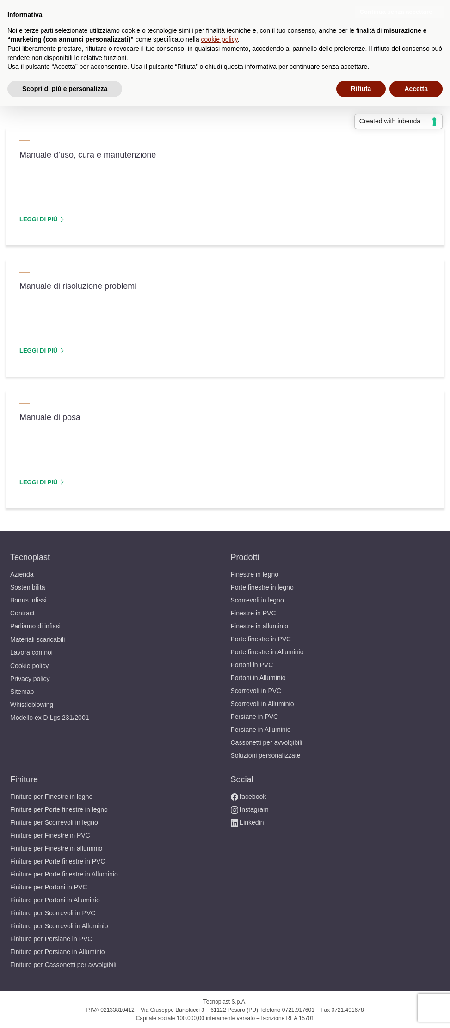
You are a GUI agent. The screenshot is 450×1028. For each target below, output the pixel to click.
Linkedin (248, 820)
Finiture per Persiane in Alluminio (62, 950)
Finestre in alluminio (263, 624)
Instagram (251, 807)
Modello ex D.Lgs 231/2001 (51, 716)
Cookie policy (30, 664)
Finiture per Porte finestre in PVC (60, 859)
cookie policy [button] (219, 39)
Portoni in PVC (252, 663)
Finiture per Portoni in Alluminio (60, 898)
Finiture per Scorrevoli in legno (58, 820)
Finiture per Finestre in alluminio (61, 846)
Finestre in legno (257, 572)
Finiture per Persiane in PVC (53, 937)
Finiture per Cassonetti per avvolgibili (68, 963)
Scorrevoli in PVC (257, 689)
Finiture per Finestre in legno (55, 795)
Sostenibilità (29, 585)
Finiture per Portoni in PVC (51, 885)
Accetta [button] (416, 88)
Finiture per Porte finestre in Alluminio (69, 872)
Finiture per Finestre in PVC (52, 833)
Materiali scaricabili (40, 637)
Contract (23, 611)
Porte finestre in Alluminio (271, 650)
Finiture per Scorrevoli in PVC (55, 911)
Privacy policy (31, 677)
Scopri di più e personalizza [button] (64, 88)
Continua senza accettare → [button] (400, 11)
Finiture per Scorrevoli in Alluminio (64, 924)
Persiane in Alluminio (264, 728)
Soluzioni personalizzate (268, 753)
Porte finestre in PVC (262, 637)
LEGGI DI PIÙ (41, 219)
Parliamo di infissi (37, 624)
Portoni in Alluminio (261, 676)
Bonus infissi (29, 598)
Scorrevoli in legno (259, 598)
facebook (249, 795)
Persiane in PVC (255, 715)
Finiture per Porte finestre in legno (63, 807)
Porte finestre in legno (265, 585)
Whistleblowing (34, 703)
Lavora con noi (32, 650)
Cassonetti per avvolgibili (269, 740)
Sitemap (23, 690)
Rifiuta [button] (361, 88)
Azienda (22, 572)
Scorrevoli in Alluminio (266, 702)
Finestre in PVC (254, 611)
